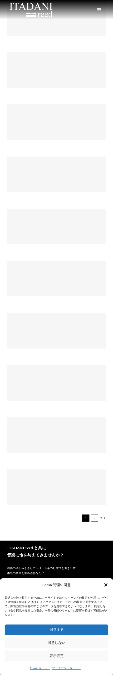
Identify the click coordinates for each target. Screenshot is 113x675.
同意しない (56, 643)
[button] (105, 585)
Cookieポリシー (40, 668)
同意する (56, 630)
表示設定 (56, 656)
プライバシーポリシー (66, 668)
